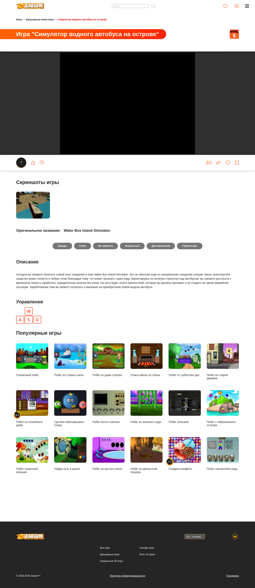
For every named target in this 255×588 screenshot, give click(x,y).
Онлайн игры (147, 547)
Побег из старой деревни (223, 379)
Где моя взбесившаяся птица (70, 426)
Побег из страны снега (70, 377)
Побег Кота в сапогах (108, 424)
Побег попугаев (185, 424)
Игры (19, 19)
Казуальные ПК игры (111, 561)
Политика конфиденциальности (127, 575)
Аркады (62, 263)
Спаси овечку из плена (146, 377)
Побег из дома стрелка (108, 377)
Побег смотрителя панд (223, 471)
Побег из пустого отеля (108, 471)
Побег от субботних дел (185, 377)
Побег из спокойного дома (32, 426)
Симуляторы (190, 263)
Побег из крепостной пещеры (146, 473)
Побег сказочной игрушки (32, 473)
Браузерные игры (109, 554)
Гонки (82, 263)
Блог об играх (147, 554)
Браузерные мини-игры (40, 19)
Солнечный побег (32, 377)
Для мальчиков (161, 263)
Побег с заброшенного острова (223, 426)
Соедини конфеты (185, 471)
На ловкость (105, 263)
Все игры (105, 547)
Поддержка (232, 575)
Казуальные (132, 263)
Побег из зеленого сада (146, 424)
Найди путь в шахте (70, 471)
